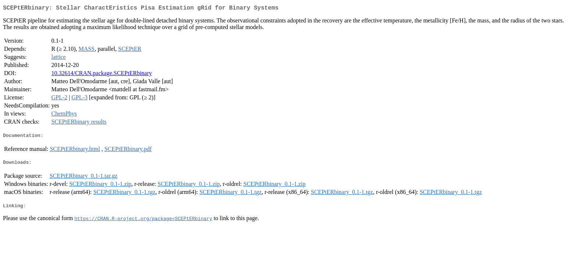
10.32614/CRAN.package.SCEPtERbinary (101, 74)
